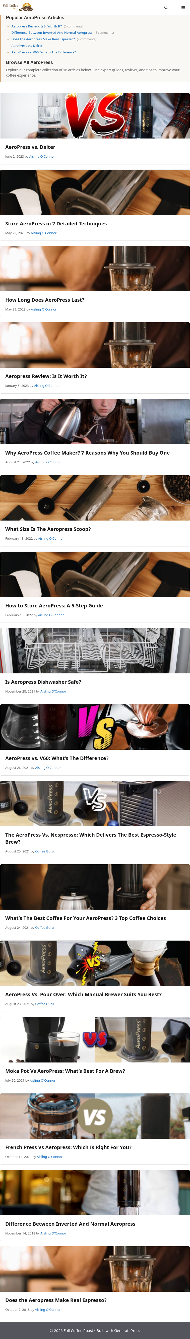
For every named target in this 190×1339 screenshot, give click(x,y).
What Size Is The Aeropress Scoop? (48, 529)
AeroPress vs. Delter (26, 45)
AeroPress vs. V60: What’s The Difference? (43, 52)
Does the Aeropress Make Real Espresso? (43, 39)
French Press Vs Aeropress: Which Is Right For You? (68, 1147)
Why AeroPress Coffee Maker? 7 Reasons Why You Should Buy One (87, 452)
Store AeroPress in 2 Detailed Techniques (56, 223)
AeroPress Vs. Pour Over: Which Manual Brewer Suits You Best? (83, 994)
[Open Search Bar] (166, 7)
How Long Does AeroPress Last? (44, 299)
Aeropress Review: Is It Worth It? (36, 26)
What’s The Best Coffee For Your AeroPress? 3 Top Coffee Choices (85, 918)
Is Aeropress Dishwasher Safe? (43, 681)
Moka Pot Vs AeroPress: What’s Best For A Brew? (65, 1071)
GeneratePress (127, 1330)
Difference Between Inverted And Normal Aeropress (51, 32)
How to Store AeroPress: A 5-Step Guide (54, 605)
